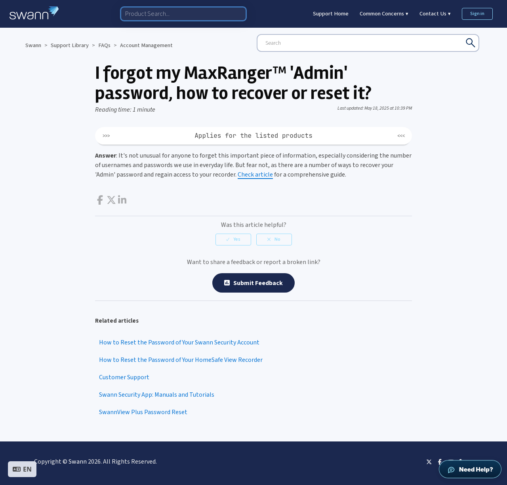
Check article (255, 174)
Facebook (100, 200)
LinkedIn (122, 200)
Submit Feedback (253, 283)
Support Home (331, 14)
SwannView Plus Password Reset (143, 412)
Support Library (70, 45)
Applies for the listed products (253, 135)
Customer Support (124, 377)
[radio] (233, 239)
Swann (33, 45)
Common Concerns (384, 14)
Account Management (146, 45)
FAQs (104, 45)
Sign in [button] (477, 13)
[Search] (368, 43)
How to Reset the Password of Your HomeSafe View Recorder (181, 360)
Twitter (111, 200)
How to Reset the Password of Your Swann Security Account (179, 342)
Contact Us (435, 14)
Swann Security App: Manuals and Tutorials (156, 394)
